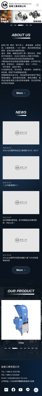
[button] (11, 25)
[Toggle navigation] (37, 5)
